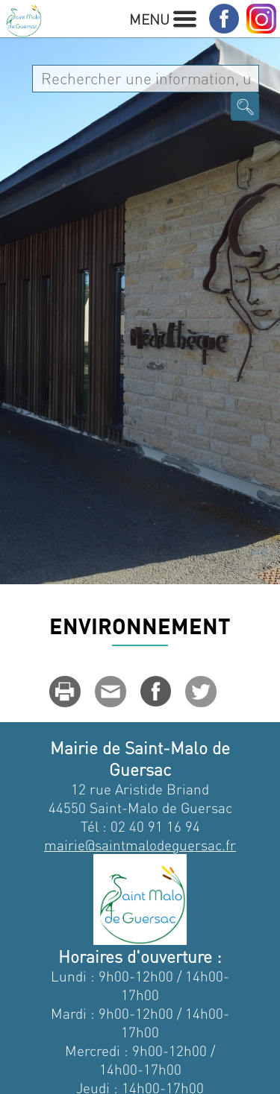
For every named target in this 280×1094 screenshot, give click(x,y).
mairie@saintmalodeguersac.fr (140, 844)
